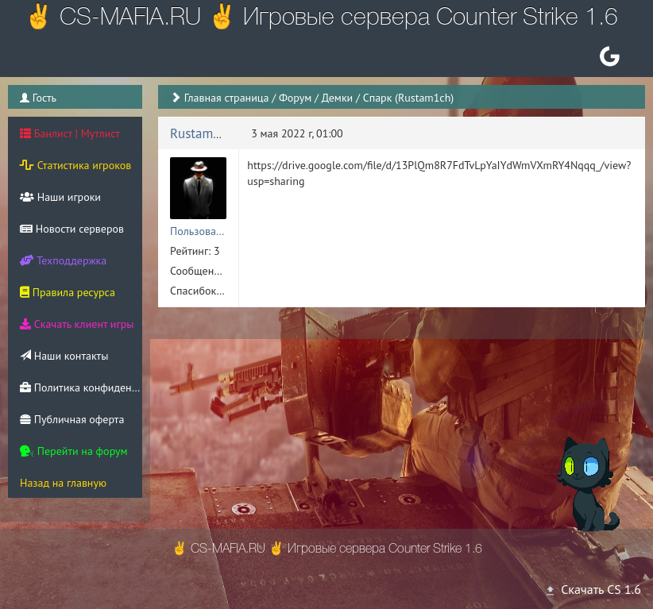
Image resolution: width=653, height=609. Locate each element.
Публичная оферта (72, 419)
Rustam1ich (204, 133)
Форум (295, 98)
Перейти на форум (74, 451)
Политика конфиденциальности (81, 387)
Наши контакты (64, 356)
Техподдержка (63, 260)
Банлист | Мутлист (70, 133)
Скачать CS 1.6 (592, 589)
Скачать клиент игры (76, 324)
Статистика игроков (75, 165)
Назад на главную (63, 483)
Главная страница (226, 98)
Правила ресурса (67, 292)
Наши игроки (60, 197)
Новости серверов (72, 229)
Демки (338, 98)
